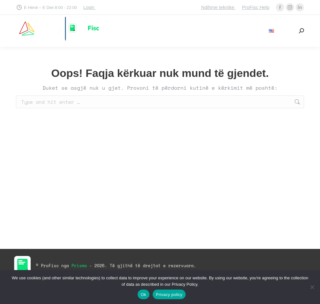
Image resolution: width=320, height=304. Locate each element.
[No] (312, 287)
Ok (143, 294)
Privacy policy (169, 294)
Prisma (80, 265)
